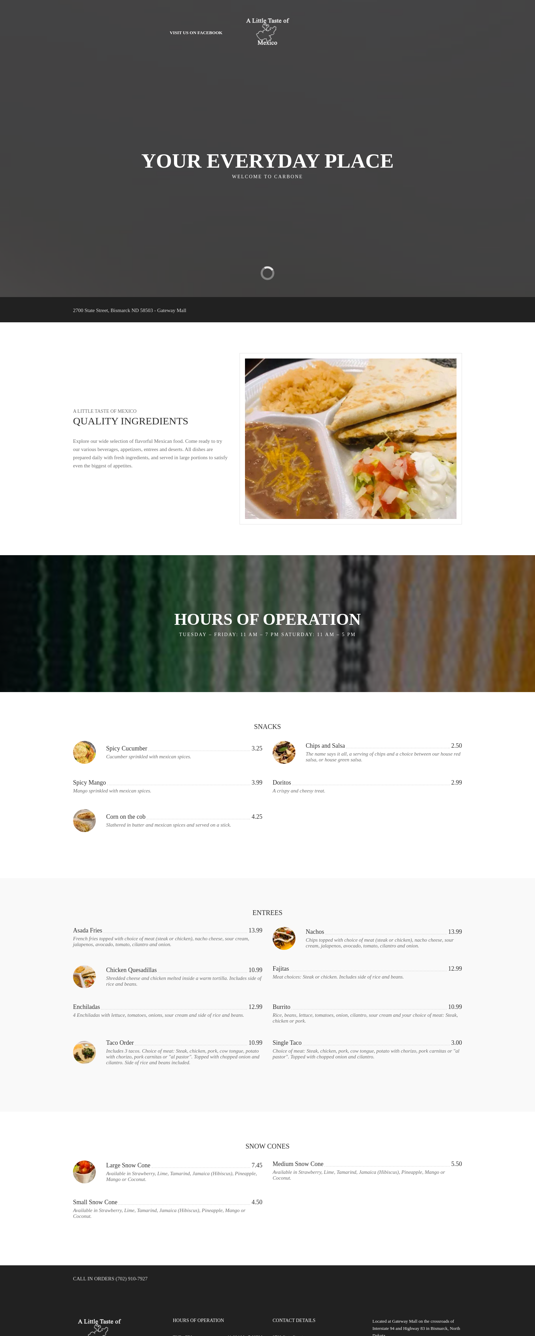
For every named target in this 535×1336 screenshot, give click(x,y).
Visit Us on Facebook (196, 32)
